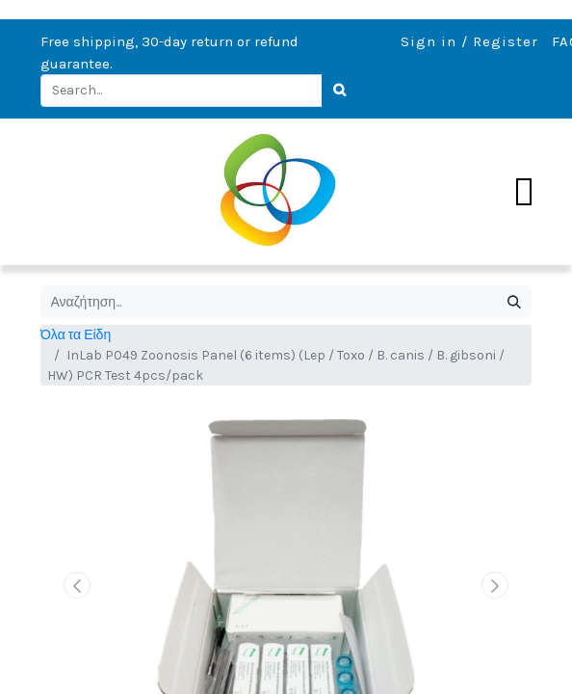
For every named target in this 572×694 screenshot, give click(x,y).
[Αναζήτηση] (514, 301)
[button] (77, 585)
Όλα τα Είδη (75, 335)
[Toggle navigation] (524, 191)
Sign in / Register (469, 41)
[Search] (340, 90)
